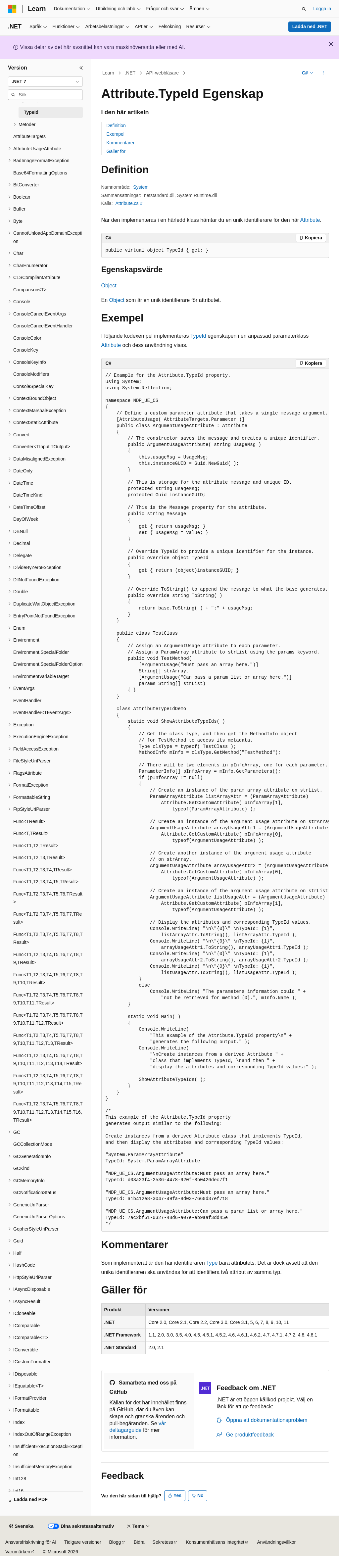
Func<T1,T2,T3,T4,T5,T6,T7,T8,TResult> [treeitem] (48, 938)
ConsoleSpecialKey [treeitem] (33, 386)
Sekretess (163, 1542)
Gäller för (116, 151)
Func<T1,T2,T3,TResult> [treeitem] (39, 857)
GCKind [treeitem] (21, 1168)
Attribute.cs (127, 203)
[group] (215, 800)
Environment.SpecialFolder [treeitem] (41, 652)
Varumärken (17, 1551)
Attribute (310, 220)
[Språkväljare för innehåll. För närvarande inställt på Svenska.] (21, 1526)
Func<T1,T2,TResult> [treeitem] (35, 845)
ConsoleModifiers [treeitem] (31, 374)
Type (212, 1263)
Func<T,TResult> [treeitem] (31, 833)
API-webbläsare (162, 72)
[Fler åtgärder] (323, 73)
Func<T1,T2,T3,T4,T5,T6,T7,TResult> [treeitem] (47, 918)
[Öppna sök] (304, 9)
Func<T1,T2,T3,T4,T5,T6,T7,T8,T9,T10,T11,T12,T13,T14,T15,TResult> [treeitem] (48, 1083)
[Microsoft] (12, 9)
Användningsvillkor (276, 1542)
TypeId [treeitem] (31, 112)
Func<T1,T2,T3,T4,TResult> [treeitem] (42, 869)
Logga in (322, 8)
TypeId (198, 336)
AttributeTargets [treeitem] (29, 136)
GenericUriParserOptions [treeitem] (39, 1216)
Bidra (139, 1542)
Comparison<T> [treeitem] (29, 289)
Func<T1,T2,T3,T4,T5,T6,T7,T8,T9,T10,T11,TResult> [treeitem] (48, 999)
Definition (116, 125)
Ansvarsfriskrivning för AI (30, 1542)
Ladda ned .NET (309, 26)
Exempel (115, 134)
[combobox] (45, 81)
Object (109, 285)
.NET (130, 72)
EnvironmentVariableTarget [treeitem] (41, 676)
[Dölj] (81, 68)
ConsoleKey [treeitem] (25, 350)
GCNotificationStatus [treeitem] (34, 1192)
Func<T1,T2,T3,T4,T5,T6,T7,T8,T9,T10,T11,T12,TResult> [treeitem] (48, 1019)
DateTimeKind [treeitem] (27, 495)
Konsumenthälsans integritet (215, 1542)
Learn (108, 72)
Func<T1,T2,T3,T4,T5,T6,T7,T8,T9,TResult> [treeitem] (48, 958)
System (141, 187)
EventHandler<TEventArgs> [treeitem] (42, 712)
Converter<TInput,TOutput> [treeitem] (41, 446)
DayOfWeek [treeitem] (25, 519)
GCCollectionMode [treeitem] (32, 1144)
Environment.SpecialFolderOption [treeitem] (47, 664)
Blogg (115, 1542)
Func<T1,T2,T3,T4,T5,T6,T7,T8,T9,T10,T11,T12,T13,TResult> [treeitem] (48, 1039)
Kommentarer (121, 142)
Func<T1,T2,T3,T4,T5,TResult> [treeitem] (45, 881)
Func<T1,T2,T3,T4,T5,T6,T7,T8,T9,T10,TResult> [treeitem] (48, 979)
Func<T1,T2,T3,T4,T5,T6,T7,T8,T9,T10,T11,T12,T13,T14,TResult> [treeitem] (48, 1059)
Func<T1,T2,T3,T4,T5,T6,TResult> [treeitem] (47, 898)
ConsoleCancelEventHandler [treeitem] (43, 325)
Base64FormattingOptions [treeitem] (40, 172)
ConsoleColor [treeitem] (27, 338)
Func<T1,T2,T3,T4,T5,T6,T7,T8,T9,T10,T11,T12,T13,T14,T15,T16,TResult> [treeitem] (48, 1112)
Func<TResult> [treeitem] (29, 821)
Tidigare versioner (82, 1542)
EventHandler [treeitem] (27, 700)
